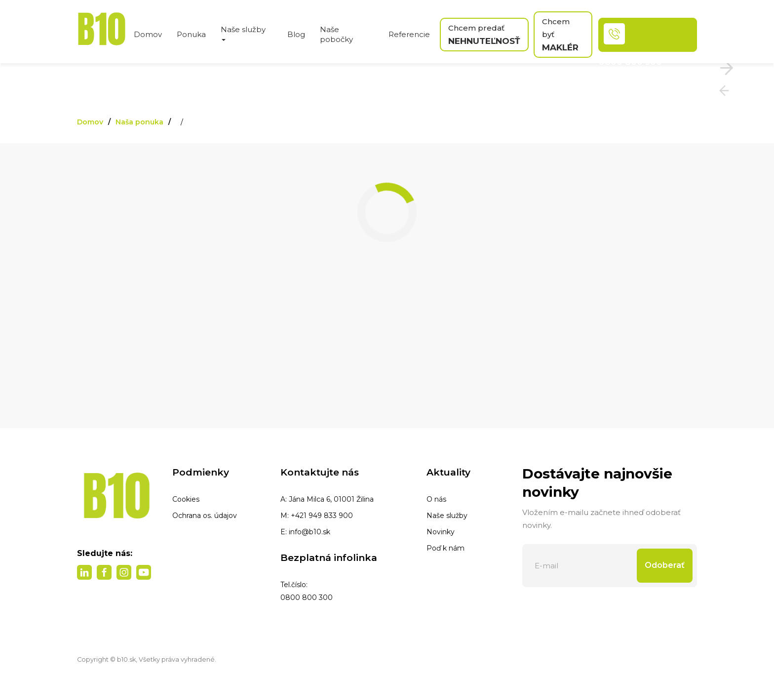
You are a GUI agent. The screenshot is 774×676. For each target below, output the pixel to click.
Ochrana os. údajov (204, 515)
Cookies (185, 499)
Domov (148, 34)
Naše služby (446, 515)
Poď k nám (445, 548)
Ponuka (191, 34)
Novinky (440, 531)
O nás (436, 499)
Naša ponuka (139, 122)
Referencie (409, 34)
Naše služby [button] (243, 33)
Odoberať (665, 565)
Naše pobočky (336, 34)
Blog (296, 34)
